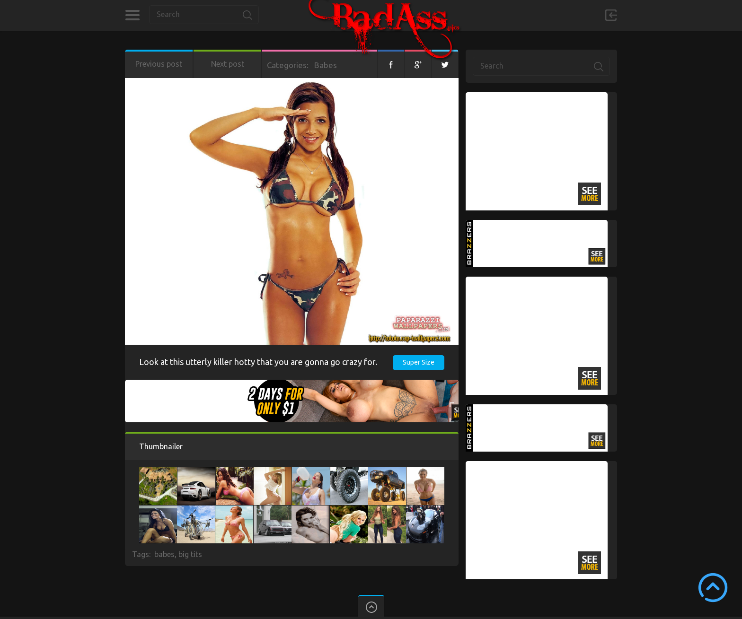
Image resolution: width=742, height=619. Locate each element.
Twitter (445, 64)
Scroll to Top (713, 587)
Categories (132, 15)
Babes (325, 65)
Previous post (158, 64)
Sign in (611, 15)
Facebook (391, 64)
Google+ (418, 64)
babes (164, 554)
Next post (227, 64)
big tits (190, 554)
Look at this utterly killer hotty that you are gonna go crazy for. (258, 361)
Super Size (418, 362)
